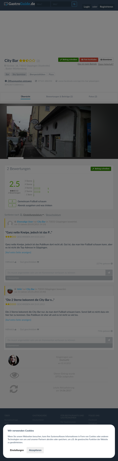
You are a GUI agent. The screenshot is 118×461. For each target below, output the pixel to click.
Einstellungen (17, 450)
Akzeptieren (35, 450)
